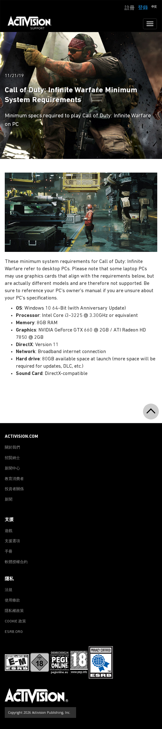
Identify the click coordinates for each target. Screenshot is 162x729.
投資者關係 (14, 489)
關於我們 (12, 448)
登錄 (143, 7)
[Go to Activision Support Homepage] (33, 24)
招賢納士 (12, 458)
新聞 (8, 500)
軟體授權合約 (16, 562)
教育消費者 (14, 479)
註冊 (130, 8)
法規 (8, 590)
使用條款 (12, 600)
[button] (154, 7)
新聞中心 (12, 468)
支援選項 (12, 541)
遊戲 (8, 531)
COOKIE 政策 (15, 621)
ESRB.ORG (14, 632)
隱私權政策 (14, 611)
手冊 (8, 552)
